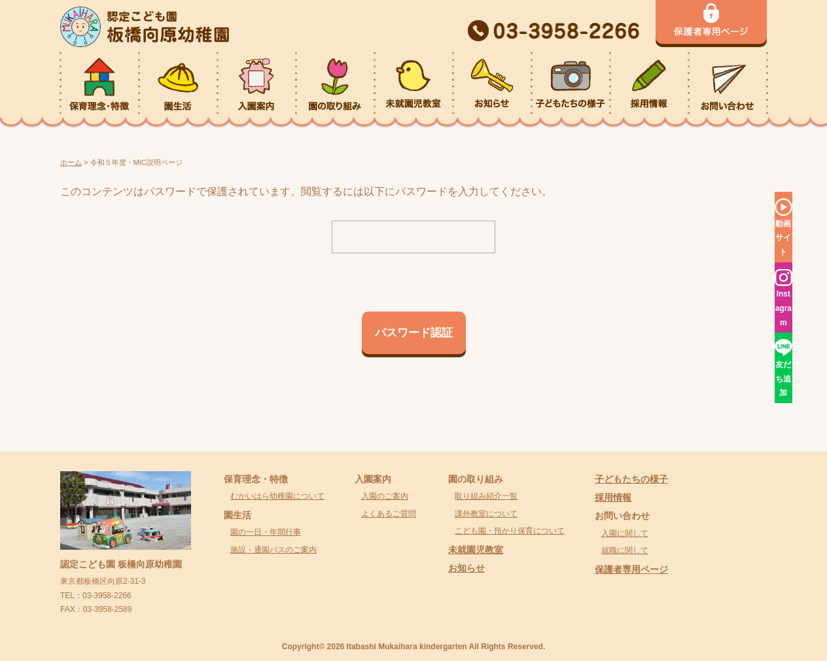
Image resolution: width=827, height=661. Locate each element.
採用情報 (613, 497)
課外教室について (486, 513)
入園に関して (624, 533)
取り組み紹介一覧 (486, 496)
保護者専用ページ (631, 569)
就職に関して (624, 550)
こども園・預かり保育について (510, 530)
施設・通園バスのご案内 (273, 549)
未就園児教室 (475, 550)
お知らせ (466, 568)
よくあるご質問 (388, 513)
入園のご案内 (384, 496)
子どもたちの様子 (631, 479)
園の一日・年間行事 (265, 532)
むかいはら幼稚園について (277, 496)
